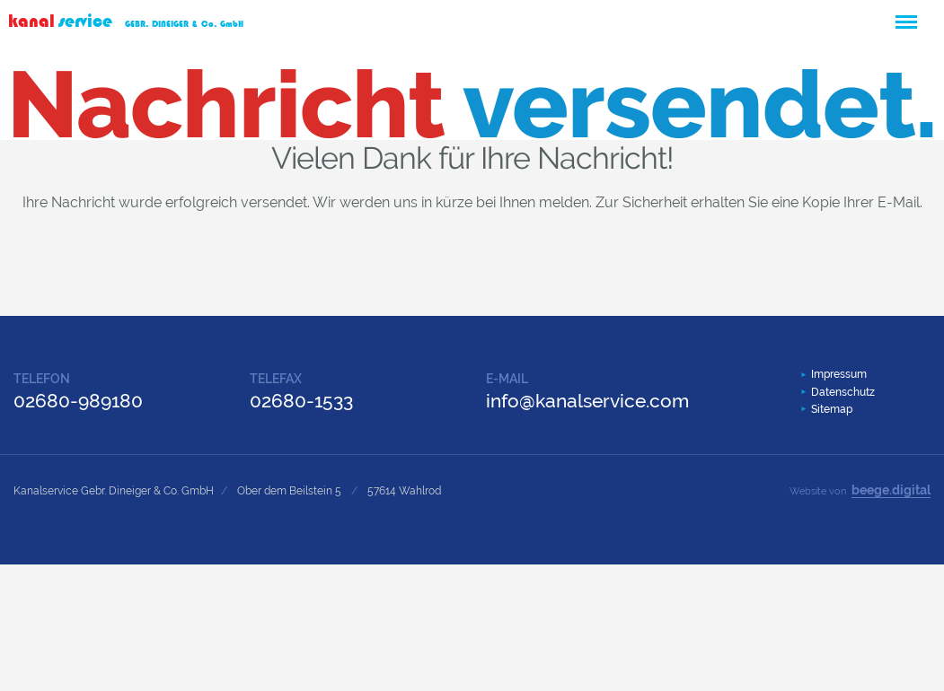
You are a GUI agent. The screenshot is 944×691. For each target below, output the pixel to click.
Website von (860, 490)
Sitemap (831, 409)
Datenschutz (843, 392)
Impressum (839, 374)
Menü (905, 14)
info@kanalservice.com (587, 400)
